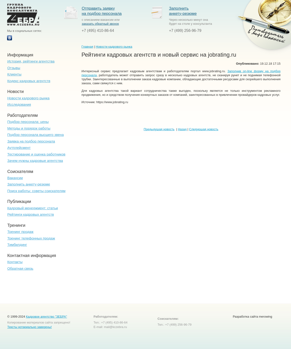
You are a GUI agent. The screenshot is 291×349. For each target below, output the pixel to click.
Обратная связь (20, 268)
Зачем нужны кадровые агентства (35, 161)
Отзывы (13, 68)
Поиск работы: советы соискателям (36, 191)
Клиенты (14, 74)
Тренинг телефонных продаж (31, 238)
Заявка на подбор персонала (31, 141)
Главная (87, 46)
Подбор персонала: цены (28, 122)
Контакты (15, 262)
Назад (182, 129)
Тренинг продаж (20, 232)
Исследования (19, 104)
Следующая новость (203, 129)
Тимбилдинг (17, 245)
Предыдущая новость (159, 129)
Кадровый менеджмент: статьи (32, 208)
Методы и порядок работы (28, 128)
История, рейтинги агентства (30, 61)
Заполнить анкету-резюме (28, 184)
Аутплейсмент (19, 148)
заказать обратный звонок (100, 23)
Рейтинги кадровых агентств (30, 214)
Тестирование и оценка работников (36, 154)
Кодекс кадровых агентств (28, 81)
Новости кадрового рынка (28, 98)
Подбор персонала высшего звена (35, 135)
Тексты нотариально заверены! (29, 327)
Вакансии (15, 178)
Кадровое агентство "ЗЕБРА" (46, 316)
